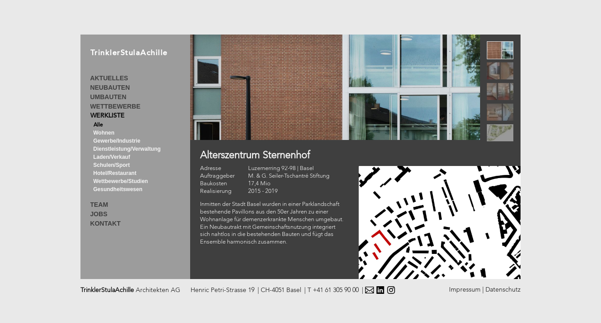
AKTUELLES (109, 78)
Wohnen (104, 133)
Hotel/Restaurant (115, 173)
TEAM (99, 204)
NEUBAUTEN (110, 87)
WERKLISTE (107, 116)
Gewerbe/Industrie (117, 141)
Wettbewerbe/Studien (120, 181)
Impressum (465, 290)
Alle (98, 125)
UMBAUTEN (108, 96)
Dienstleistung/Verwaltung (127, 149)
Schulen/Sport (111, 165)
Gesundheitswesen (117, 189)
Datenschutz (503, 290)
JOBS (98, 214)
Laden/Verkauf (111, 157)
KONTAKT (105, 223)
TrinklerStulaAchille (129, 53)
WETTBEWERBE (115, 106)
